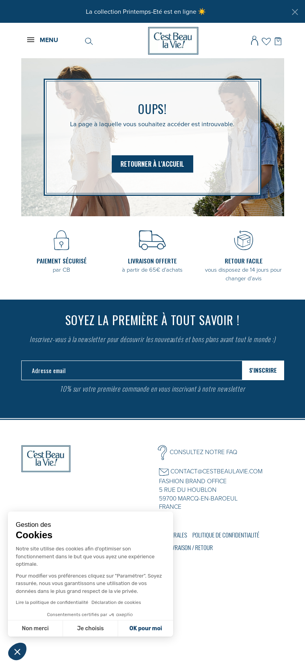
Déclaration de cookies (116, 602)
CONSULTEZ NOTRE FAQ (203, 451)
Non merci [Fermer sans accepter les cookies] (35, 628)
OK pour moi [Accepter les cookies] (145, 628)
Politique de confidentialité (225, 534)
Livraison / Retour (190, 547)
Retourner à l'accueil (152, 164)
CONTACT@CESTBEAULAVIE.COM (216, 471)
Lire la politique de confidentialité (52, 602)
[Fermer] (295, 11)
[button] (17, 651)
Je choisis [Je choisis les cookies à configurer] (90, 628)
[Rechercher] (89, 40)
